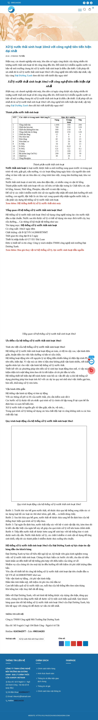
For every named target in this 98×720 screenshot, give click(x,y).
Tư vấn (18, 27)
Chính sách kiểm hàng (46, 669)
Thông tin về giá (44, 686)
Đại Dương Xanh (23, 75)
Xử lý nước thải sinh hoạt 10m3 (31, 639)
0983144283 (19, 701)
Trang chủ (9, 27)
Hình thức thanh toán (46, 673)
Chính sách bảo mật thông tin (49, 691)
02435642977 (24, 692)
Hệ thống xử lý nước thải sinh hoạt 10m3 (26, 214)
